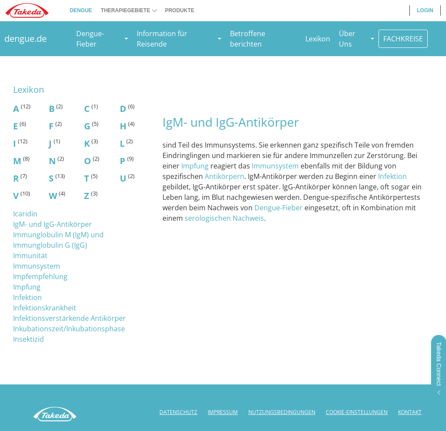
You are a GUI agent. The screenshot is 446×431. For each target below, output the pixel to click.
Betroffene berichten (247, 39)
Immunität (30, 255)
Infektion (27, 297)
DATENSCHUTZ (178, 412)
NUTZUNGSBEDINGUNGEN (281, 412)
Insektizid (28, 339)
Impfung (27, 287)
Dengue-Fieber (278, 207)
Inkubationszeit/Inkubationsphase (69, 328)
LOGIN (425, 10)
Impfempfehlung (40, 276)
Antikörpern (224, 176)
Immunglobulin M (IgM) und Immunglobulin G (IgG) (58, 240)
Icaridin (25, 214)
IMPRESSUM (223, 412)
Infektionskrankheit (44, 308)
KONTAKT (410, 412)
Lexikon (317, 39)
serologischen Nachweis (224, 218)
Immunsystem (36, 266)
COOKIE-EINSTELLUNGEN (357, 412)
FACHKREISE (403, 39)
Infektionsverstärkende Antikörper (69, 318)
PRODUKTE (179, 10)
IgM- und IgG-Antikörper (52, 224)
